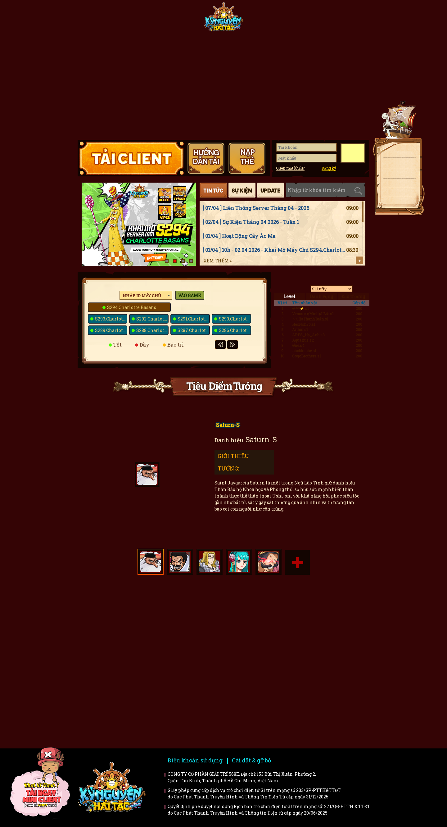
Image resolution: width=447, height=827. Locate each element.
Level (289, 296)
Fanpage (179, 19)
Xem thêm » (217, 261)
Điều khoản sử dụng (195, 760)
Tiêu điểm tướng (267, 19)
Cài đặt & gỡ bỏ (251, 760)
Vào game (189, 295)
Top (400, 220)
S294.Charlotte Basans (131, 307)
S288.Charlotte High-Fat (152, 330)
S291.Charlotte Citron (194, 319)
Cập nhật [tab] (270, 190)
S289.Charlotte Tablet (111, 330)
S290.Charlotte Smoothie (235, 319)
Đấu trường (353, 296)
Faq (330, 608)
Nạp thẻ (397, 175)
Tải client (397, 154)
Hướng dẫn (348, 19)
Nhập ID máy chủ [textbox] (142, 295)
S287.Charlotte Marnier (194, 330)
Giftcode (307, 19)
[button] (167, 261)
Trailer (330, 649)
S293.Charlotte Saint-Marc (111, 319)
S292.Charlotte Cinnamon (152, 319)
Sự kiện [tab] (242, 190)
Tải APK (397, 164)
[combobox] (146, 295)
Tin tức (138, 19)
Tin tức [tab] (213, 190)
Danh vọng (321, 296)
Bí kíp (254, 649)
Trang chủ (97, 19)
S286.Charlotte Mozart (235, 330)
